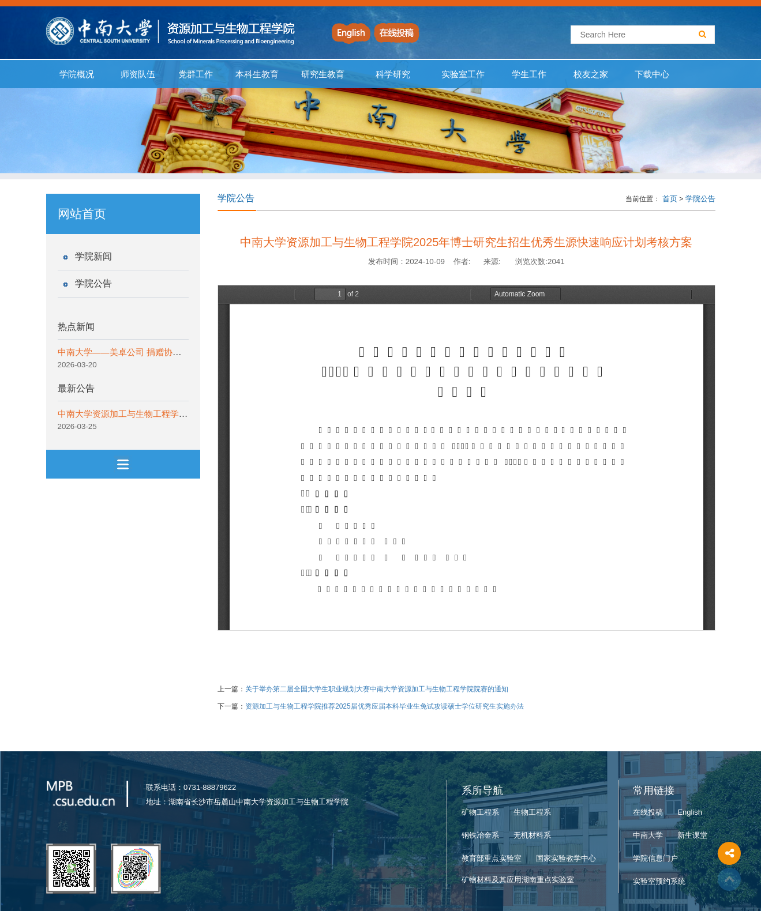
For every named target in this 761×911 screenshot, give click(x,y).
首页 (669, 198)
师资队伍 (138, 74)
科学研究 (393, 74)
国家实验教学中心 (566, 858)
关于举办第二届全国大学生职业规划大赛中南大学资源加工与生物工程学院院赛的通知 (376, 689)
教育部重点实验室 (492, 858)
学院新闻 (93, 256)
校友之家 (590, 74)
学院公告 (93, 283)
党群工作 (195, 74)
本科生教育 (255, 74)
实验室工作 (463, 74)
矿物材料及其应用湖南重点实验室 (518, 879)
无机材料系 (532, 835)
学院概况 (77, 74)
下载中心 (652, 74)
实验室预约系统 (659, 881)
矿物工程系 (480, 812)
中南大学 (648, 835)
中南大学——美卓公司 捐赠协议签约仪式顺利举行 (154, 352)
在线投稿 (648, 812)
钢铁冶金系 (480, 835)
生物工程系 (532, 812)
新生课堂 (692, 835)
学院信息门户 (655, 858)
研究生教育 (323, 74)
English (689, 812)
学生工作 (529, 74)
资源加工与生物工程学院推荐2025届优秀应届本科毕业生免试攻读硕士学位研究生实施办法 (384, 706)
